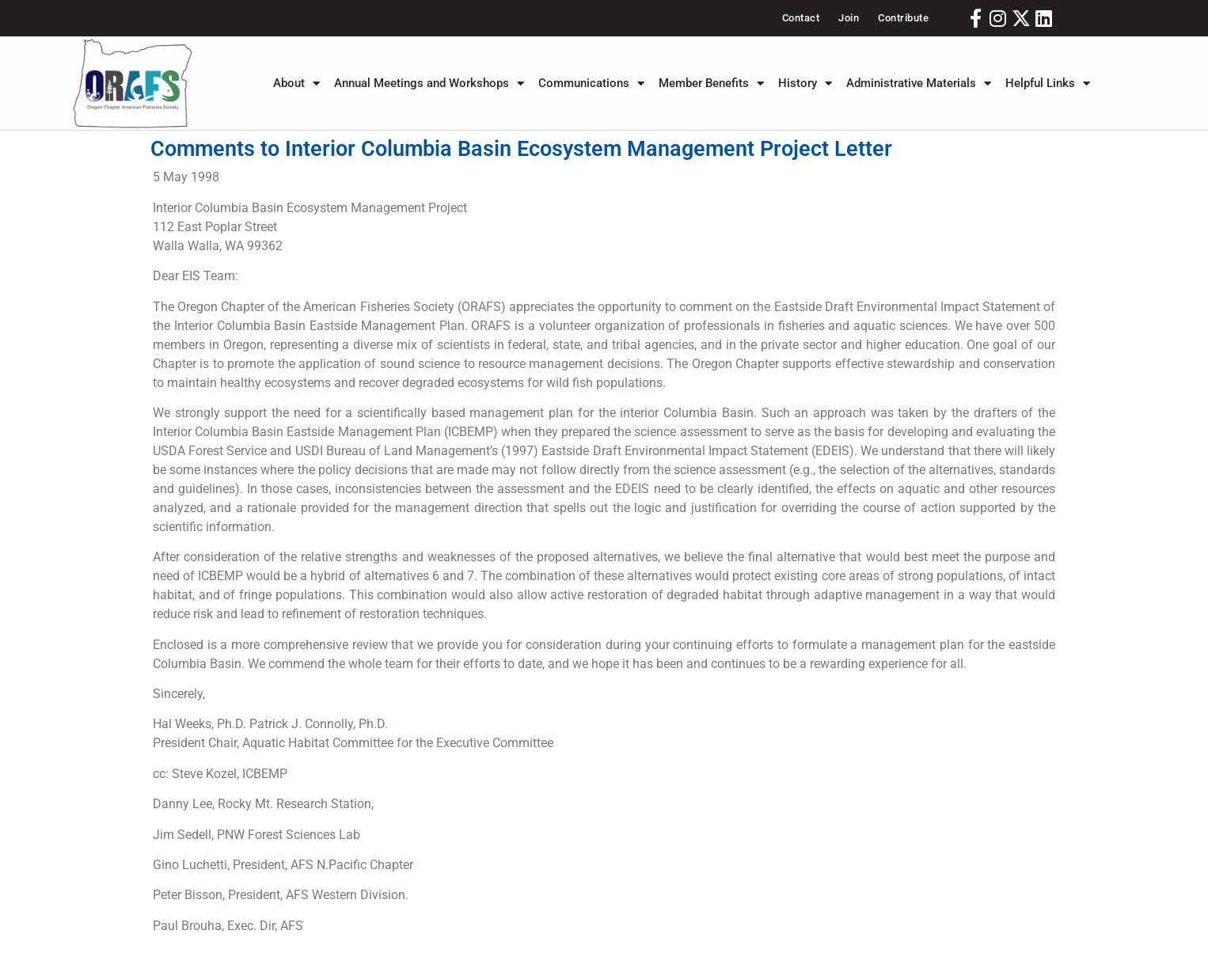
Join (848, 18)
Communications (591, 83)
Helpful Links (1047, 83)
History (805, 83)
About (296, 83)
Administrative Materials (918, 83)
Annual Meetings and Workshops (429, 83)
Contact (801, 18)
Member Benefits (711, 83)
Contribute (903, 18)
